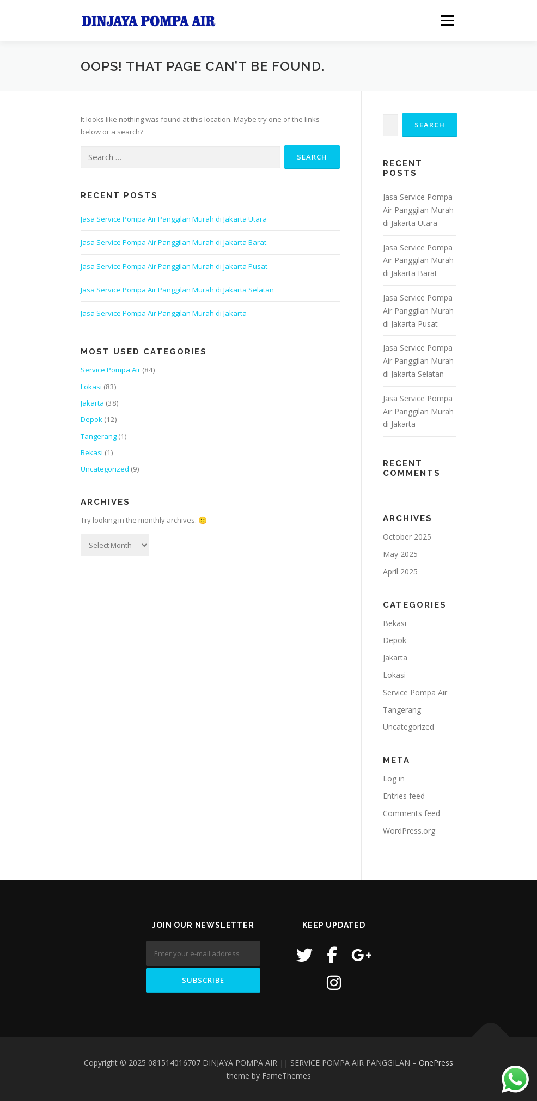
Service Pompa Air (111, 370)
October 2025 (407, 536)
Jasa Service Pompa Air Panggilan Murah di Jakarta (164, 313)
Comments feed (411, 813)
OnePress (436, 1062)
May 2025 (400, 554)
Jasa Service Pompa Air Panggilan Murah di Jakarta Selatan (177, 290)
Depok (91, 419)
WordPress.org (409, 830)
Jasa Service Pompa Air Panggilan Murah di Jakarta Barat (173, 242)
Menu (446, 20)
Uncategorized (105, 469)
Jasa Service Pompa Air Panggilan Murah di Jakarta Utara (174, 219)
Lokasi (91, 387)
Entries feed (404, 796)
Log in (394, 778)
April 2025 (400, 571)
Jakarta (92, 403)
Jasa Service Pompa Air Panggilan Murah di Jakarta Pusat (174, 266)
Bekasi (92, 452)
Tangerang (99, 436)
